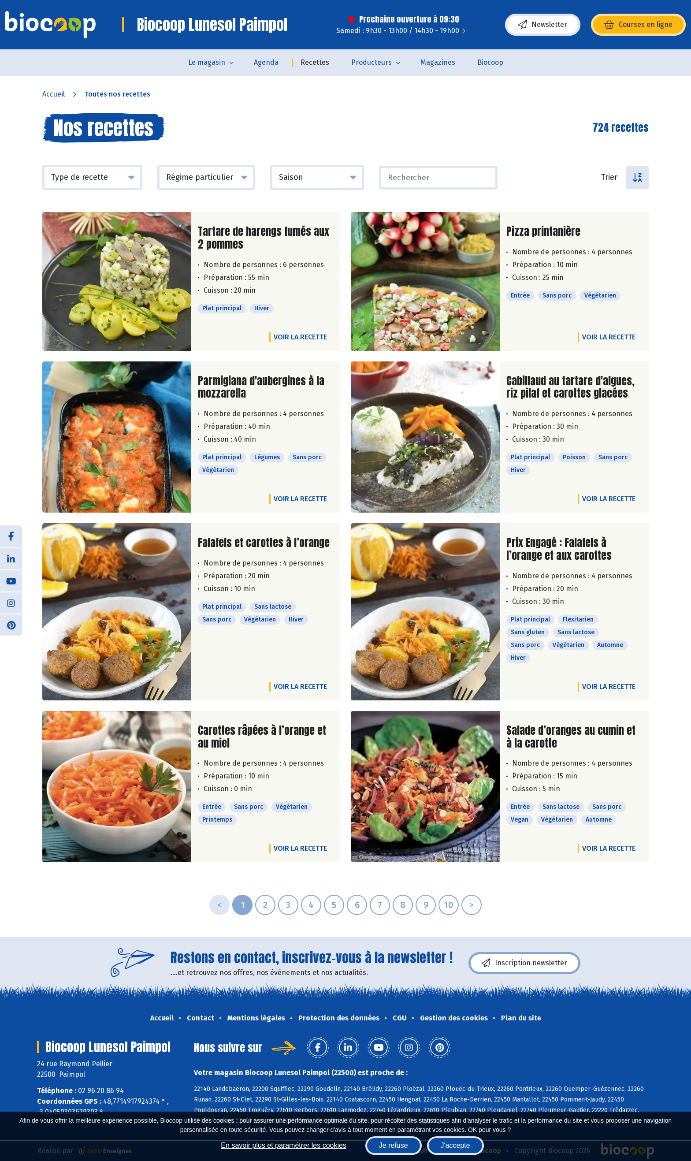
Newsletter (542, 24)
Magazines (437, 62)
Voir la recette (300, 337)
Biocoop (490, 62)
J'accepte (455, 1145)
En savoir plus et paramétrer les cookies (283, 1145)
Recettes (315, 62)
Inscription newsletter (524, 963)
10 (448, 905)
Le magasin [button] (206, 62)
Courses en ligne (638, 24)
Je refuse (393, 1145)
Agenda (266, 62)
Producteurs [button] (371, 62)
